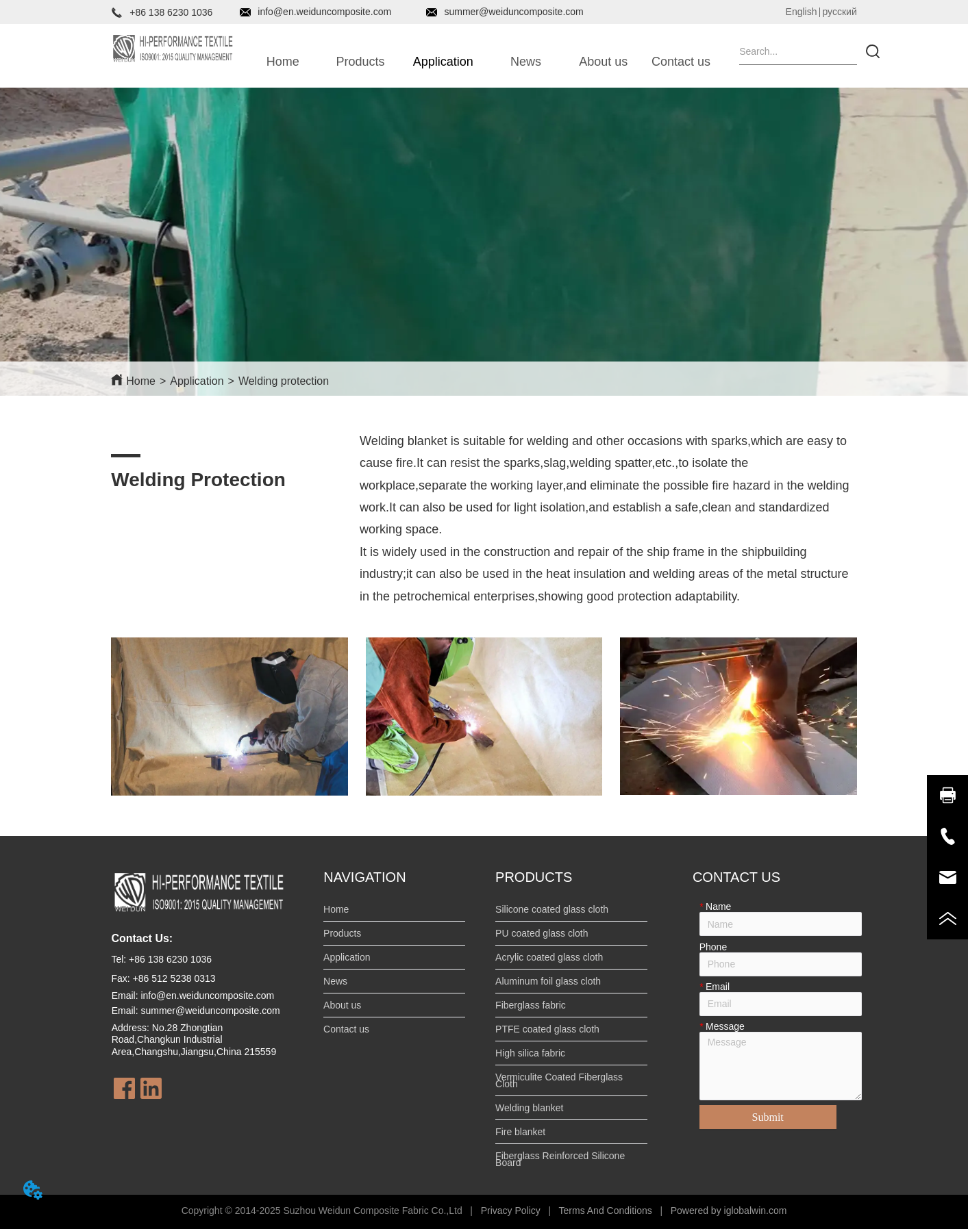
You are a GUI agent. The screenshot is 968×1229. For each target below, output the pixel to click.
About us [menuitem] (603, 61)
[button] (361, 62)
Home (141, 381)
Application (196, 381)
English (801, 11)
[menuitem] (360, 62)
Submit (768, 1117)
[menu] (482, 62)
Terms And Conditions (605, 1210)
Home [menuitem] (282, 61)
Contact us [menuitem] (680, 61)
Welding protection (283, 381)
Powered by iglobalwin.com (729, 1210)
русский (839, 11)
